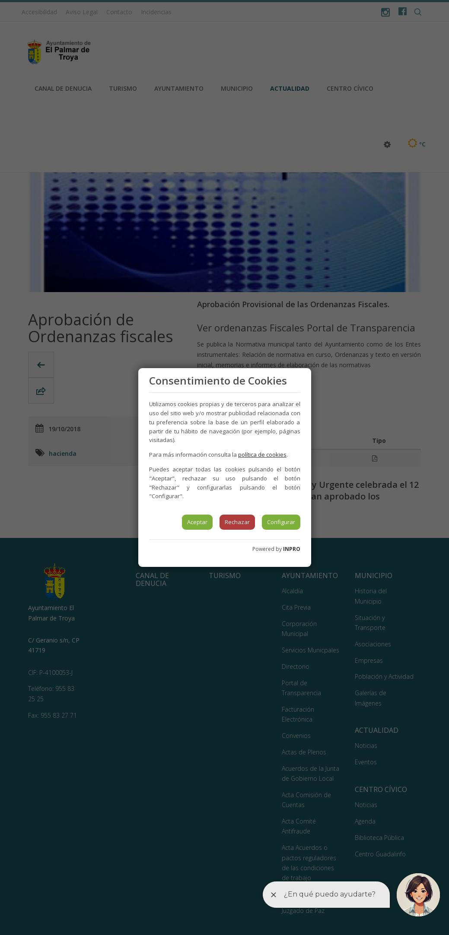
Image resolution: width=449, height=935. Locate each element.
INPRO (291, 549)
